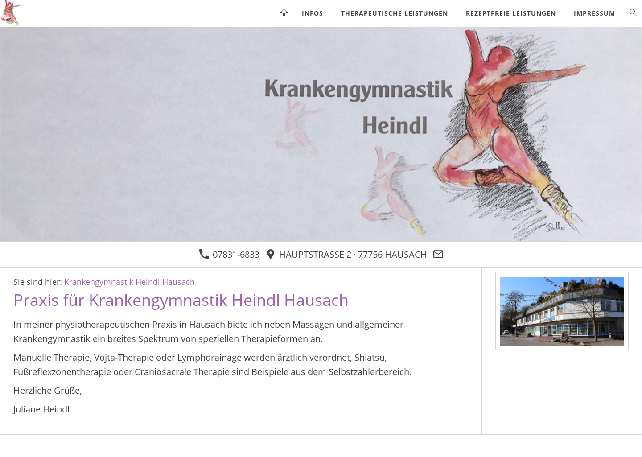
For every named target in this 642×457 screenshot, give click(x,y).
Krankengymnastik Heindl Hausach (129, 281)
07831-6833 (229, 254)
